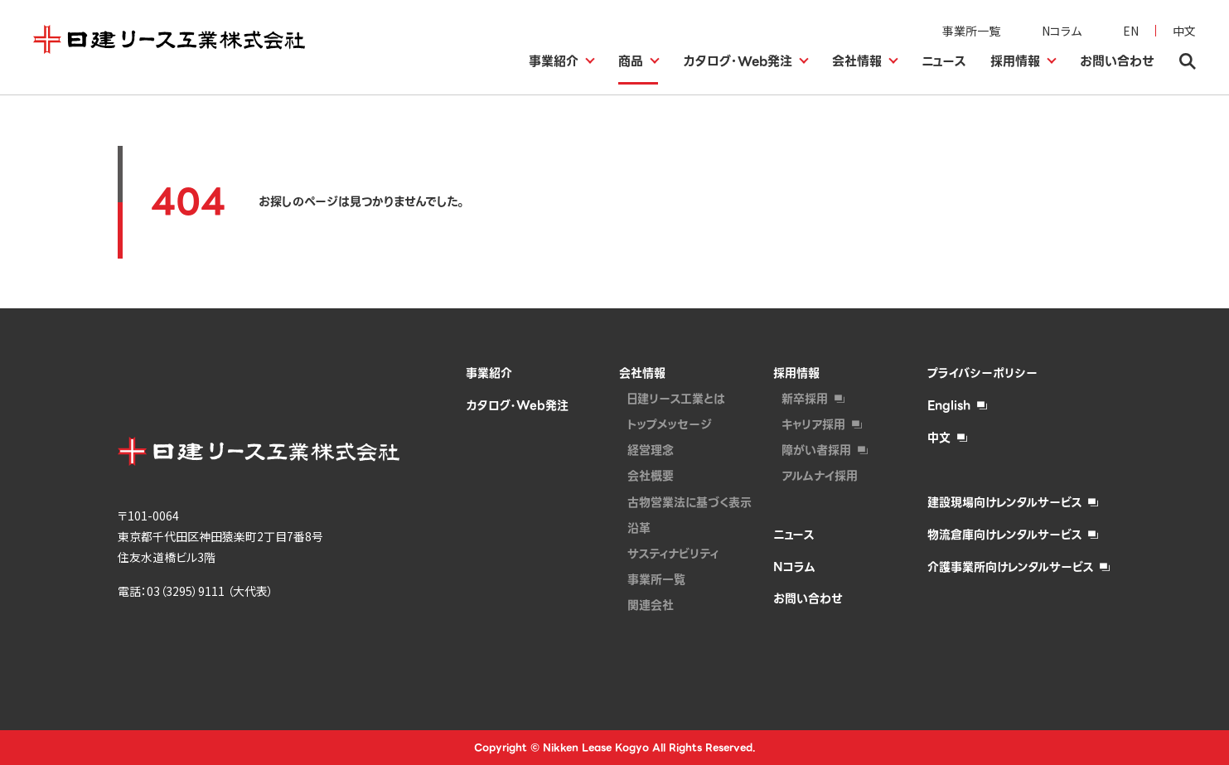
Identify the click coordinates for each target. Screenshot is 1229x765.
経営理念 (650, 450)
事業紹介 (489, 373)
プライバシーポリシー (982, 373)
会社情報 (642, 373)
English (948, 405)
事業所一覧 (971, 30)
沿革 (639, 528)
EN (1131, 30)
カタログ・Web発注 (517, 405)
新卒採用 (804, 399)
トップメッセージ (669, 424)
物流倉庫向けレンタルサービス (1004, 534)
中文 (1184, 30)
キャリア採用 (813, 424)
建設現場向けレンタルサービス (1004, 502)
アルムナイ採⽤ (819, 476)
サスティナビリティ (673, 554)
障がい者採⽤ (816, 450)
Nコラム (1061, 30)
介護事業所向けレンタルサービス (1010, 567)
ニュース (793, 534)
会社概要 (650, 476)
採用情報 (796, 373)
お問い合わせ (808, 598)
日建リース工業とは (676, 399)
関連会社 (650, 605)
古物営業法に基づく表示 (689, 502)
